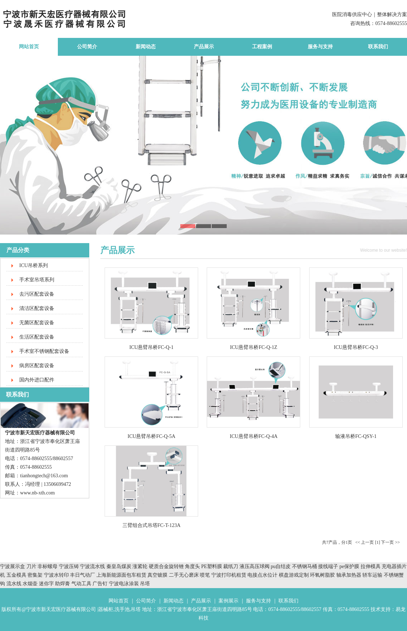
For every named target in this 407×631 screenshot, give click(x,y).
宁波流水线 (92, 566)
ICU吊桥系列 (33, 265)
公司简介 (87, 46)
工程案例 (262, 46)
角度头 (192, 566)
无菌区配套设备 (36, 322)
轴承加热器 (348, 575)
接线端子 (329, 566)
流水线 (13, 583)
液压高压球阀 (255, 566)
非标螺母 (47, 566)
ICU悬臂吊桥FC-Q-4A (254, 436)
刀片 (31, 566)
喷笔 (205, 575)
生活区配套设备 (36, 337)
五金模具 (17, 575)
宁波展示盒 (12, 566)
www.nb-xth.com (37, 493)
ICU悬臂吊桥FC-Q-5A (151, 436)
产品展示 (204, 46)
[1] (377, 542)
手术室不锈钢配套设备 (44, 351)
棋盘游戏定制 (294, 575)
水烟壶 (29, 583)
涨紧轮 (139, 566)
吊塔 (145, 583)
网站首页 (29, 46)
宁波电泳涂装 (124, 583)
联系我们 (378, 46)
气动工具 (81, 583)
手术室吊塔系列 (36, 279)
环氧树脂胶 (322, 575)
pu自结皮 (281, 566)
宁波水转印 (57, 575)
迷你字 (46, 583)
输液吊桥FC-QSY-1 (356, 436)
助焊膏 (62, 583)
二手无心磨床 (184, 575)
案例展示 (228, 600)
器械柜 (105, 609)
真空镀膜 (157, 575)
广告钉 (99, 583)
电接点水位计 (262, 575)
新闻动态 (146, 46)
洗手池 (122, 609)
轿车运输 (372, 575)
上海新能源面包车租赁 (122, 575)
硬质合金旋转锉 (166, 566)
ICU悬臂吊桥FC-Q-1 (151, 347)
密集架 (35, 575)
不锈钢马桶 (305, 566)
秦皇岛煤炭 (118, 566)
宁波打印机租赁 (228, 575)
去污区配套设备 (36, 294)
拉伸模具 (371, 566)
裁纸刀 (231, 566)
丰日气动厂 (83, 575)
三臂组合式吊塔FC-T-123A (151, 525)
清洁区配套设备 (36, 308)
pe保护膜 (349, 566)
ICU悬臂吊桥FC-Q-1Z (253, 347)
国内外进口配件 (36, 380)
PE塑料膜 (211, 566)
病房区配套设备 (36, 365)
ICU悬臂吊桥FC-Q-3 (356, 347)
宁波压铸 (69, 566)
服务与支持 (320, 46)
